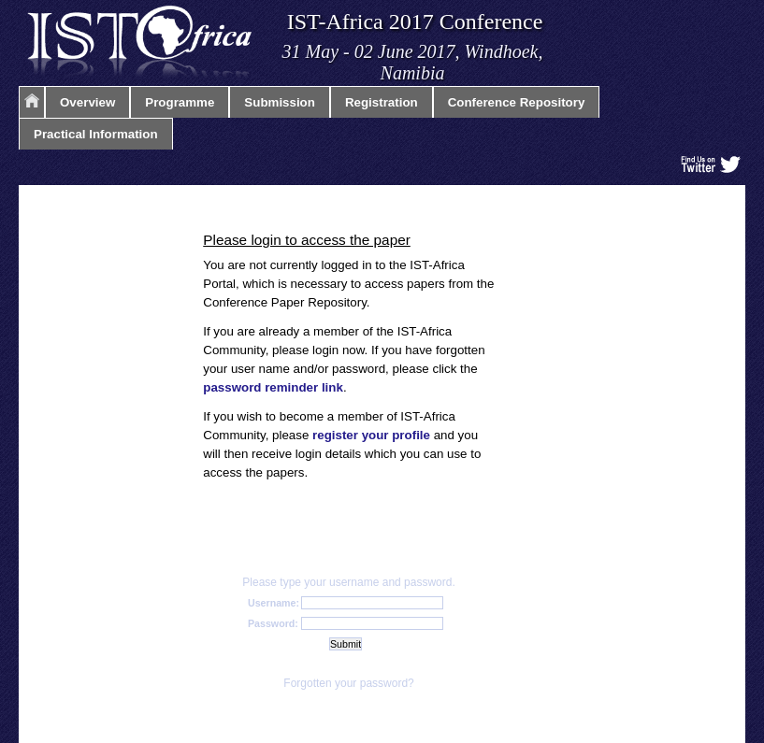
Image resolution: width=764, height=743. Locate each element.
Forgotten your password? (348, 683)
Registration (381, 102)
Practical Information (96, 134)
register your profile (371, 435)
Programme (179, 102)
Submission (279, 102)
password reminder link (273, 387)
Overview (87, 102)
